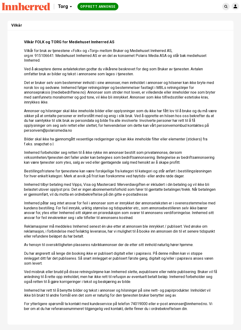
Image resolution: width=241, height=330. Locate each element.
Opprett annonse (98, 6)
